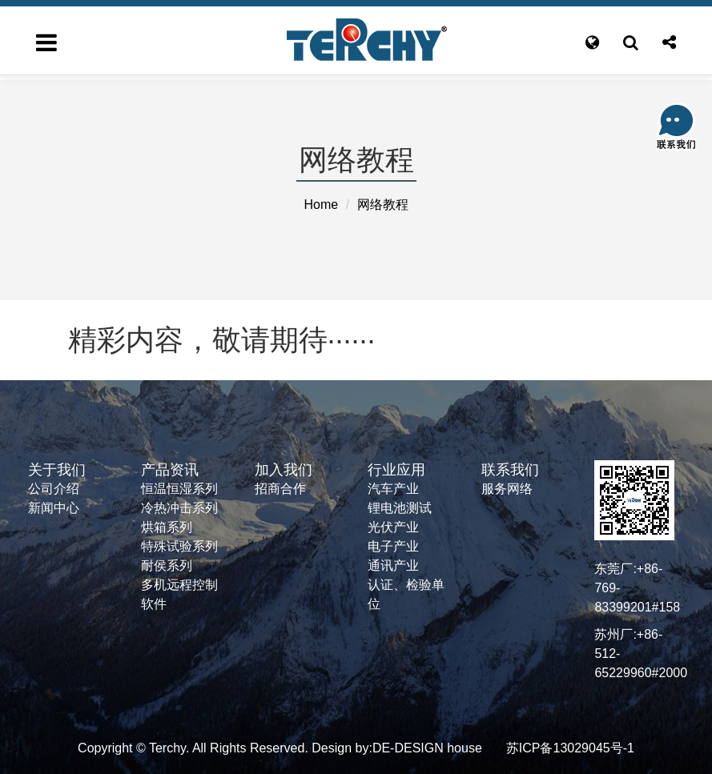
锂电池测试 (400, 508)
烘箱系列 (166, 527)
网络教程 (382, 204)
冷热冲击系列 (179, 508)
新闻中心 (53, 508)
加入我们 (283, 470)
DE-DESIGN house (427, 748)
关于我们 (57, 470)
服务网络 (507, 488)
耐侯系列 (166, 565)
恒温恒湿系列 (179, 488)
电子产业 (393, 546)
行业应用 (396, 470)
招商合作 (280, 488)
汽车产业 (393, 488)
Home (321, 204)
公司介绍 (53, 488)
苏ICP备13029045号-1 (570, 748)
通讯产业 (393, 565)
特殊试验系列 (179, 546)
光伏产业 (393, 527)
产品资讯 (170, 470)
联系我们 (510, 470)
